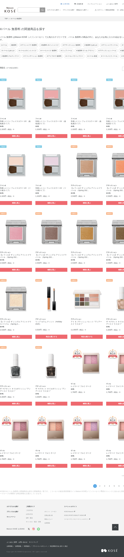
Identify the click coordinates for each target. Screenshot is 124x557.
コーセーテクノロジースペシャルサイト (76, 519)
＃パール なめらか (8, 50)
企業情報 (66, 4)
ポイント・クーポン (50, 511)
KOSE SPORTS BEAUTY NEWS (74, 515)
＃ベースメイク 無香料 (48, 50)
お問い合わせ (23, 542)
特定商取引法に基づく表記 (59, 546)
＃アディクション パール (107, 50)
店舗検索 (80, 4)
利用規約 (27, 546)
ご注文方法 (29, 510)
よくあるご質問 (112, 4)
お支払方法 (29, 514)
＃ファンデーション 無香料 (33, 56)
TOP (6, 18)
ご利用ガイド (30, 506)
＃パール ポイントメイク (27, 50)
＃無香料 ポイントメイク (50, 45)
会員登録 (47, 523)
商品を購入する (51, 337)
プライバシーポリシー (39, 546)
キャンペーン (11, 517)
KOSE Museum (68, 511)
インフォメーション (95, 4)
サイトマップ (33, 542)
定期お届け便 (48, 515)
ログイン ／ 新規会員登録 (105, 10)
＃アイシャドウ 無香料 (28, 45)
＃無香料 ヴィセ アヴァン (85, 50)
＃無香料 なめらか (90, 45)
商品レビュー (48, 519)
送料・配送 (29, 518)
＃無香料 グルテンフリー (10, 56)
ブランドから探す (68, 10)
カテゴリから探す (53, 10)
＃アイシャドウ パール (109, 45)
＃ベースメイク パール (109, 56)
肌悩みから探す (81, 10)
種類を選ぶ (16, 136)
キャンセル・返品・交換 (33, 521)
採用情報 (18, 546)
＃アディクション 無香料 (71, 45)
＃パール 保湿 (92, 56)
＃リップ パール (66, 50)
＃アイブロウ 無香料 (54, 56)
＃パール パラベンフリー (74, 56)
